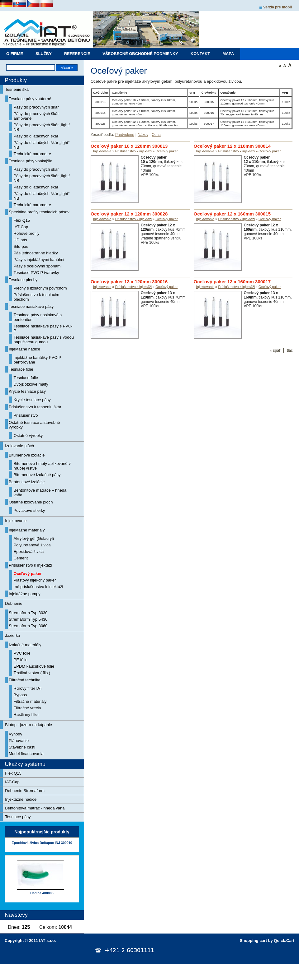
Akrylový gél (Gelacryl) (34, 538)
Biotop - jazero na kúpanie (28, 724)
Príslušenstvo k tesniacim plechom (36, 297)
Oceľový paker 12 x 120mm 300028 (129, 213)
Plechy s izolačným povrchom (40, 288)
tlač (290, 350)
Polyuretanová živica (32, 545)
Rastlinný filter (26, 714)
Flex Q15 (22, 220)
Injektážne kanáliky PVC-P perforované (37, 359)
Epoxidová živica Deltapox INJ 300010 (42, 843)
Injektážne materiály (27, 530)
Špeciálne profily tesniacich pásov (39, 212)
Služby (44, 53)
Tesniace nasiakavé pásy (31, 306)
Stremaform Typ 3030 (28, 612)
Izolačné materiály (25, 644)
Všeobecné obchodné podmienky (140, 53)
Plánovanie (19, 740)
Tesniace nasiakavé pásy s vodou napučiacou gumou (44, 339)
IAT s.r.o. (47, 940)
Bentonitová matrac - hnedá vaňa (34, 808)
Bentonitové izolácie (27, 482)
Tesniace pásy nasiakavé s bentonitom (38, 317)
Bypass (20, 695)
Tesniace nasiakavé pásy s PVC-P (43, 328)
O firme (14, 53)
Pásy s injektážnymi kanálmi (39, 259)
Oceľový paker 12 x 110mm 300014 (232, 146)
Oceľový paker (28, 573)
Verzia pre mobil (277, 7)
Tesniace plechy (23, 279)
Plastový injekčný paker (35, 580)
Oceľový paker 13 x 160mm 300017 (232, 281)
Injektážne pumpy (24, 593)
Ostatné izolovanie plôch (31, 502)
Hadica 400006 (41, 893)
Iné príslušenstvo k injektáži (38, 586)
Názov (143, 134)
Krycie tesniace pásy (27, 391)
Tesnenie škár (17, 89)
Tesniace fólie (21, 369)
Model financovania (26, 753)
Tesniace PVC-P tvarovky (36, 272)
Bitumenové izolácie (27, 455)
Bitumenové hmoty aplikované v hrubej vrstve (42, 465)
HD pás (20, 240)
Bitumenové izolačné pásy (37, 474)
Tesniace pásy (18, 816)
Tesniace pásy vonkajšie (30, 161)
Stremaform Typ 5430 (28, 619)
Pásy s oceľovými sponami (38, 266)
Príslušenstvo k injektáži (45, 44)
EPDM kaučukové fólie (34, 666)
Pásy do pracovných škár (36, 107)
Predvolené (124, 134)
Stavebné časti (22, 747)
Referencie (77, 53)
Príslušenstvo (26, 415)
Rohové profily (27, 233)
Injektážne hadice (24, 349)
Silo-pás (21, 246)
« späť (275, 350)
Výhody (15, 734)
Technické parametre (32, 153)
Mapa (228, 53)
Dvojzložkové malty (31, 384)
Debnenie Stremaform (25, 790)
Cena (156, 134)
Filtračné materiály (30, 701)
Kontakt (200, 53)
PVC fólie (22, 653)
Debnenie (13, 603)
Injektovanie (11, 44)
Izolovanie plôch (19, 445)
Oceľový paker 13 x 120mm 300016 (129, 281)
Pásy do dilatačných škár (36, 136)
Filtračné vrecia (27, 708)
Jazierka (12, 635)
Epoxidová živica (29, 551)
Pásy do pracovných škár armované (36, 116)
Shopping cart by (267, 940)
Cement (21, 558)
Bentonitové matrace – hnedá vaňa (40, 492)
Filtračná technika (24, 680)
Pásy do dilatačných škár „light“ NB (42, 145)
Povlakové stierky (29, 510)
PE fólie (21, 659)
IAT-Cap (21, 227)
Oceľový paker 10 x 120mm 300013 (129, 146)
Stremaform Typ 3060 (28, 625)
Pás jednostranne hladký (36, 253)
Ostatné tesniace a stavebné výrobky (34, 424)
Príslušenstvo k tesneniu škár (35, 407)
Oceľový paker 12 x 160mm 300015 (232, 213)
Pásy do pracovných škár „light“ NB (42, 127)
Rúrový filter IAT (28, 688)
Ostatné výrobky (28, 435)
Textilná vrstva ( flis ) (32, 672)
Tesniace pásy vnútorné (30, 98)
